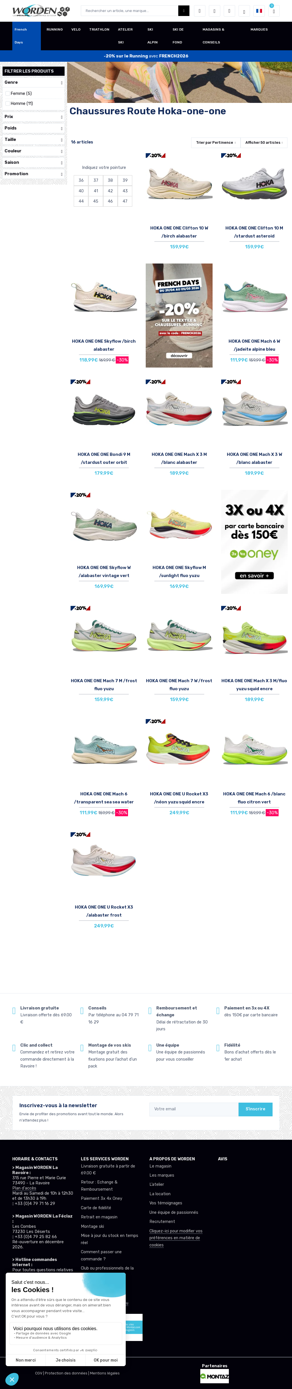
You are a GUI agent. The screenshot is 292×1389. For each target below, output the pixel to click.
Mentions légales (105, 1373)
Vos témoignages (165, 1203)
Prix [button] (34, 116)
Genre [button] (34, 82)
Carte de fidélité (96, 1208)
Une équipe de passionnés (173, 1212)
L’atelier (156, 1184)
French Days (21, 35)
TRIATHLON (99, 29)
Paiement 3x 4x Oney (101, 1198)
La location (160, 1194)
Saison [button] (34, 162)
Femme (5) (21, 93)
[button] (199, 11)
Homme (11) (22, 103)
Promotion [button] (34, 174)
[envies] (214, 11)
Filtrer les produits (29, 71)
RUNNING (55, 29)
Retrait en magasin (99, 1217)
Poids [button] (34, 128)
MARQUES (259, 29)
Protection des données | (67, 1373)
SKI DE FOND (178, 35)
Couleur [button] (34, 151)
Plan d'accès (24, 1188)
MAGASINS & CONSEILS (213, 35)
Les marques (161, 1175)
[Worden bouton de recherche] (183, 10)
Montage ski (92, 1226)
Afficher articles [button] (262, 142)
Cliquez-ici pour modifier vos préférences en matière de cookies (176, 1238)
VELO (76, 29)
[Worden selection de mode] (244, 11)
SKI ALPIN (152, 35)
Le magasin (160, 1166)
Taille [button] (34, 139)
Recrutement (162, 1221)
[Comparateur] (229, 11)
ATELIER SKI (125, 35)
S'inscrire (255, 1109)
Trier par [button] (214, 142)
